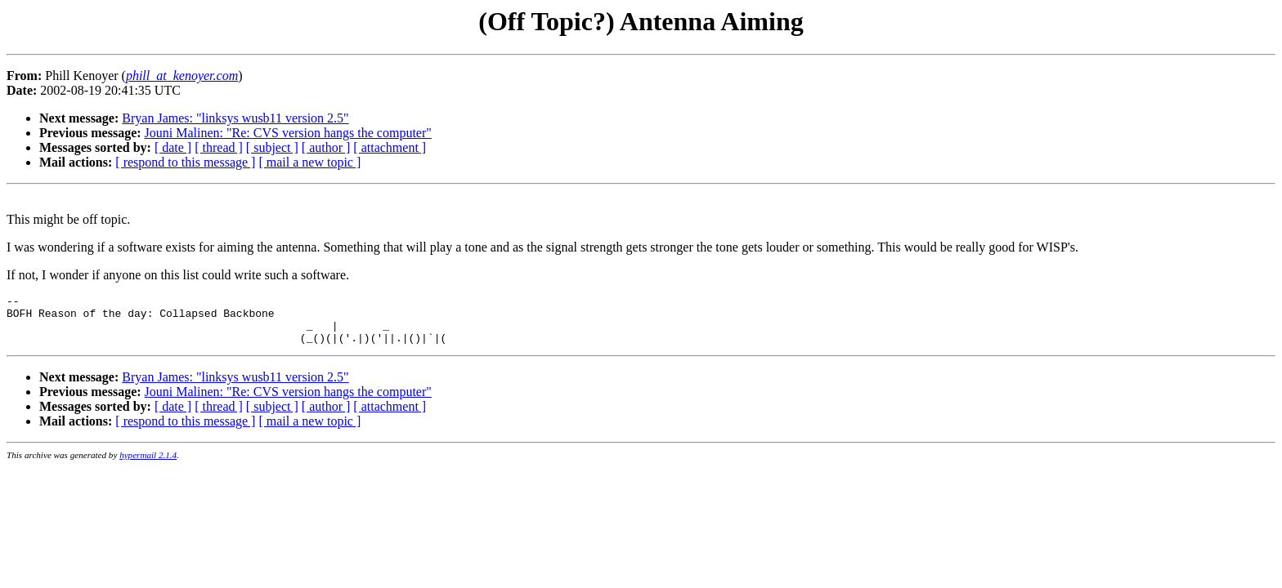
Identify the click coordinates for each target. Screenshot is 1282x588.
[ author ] (326, 147)
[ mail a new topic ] (309, 162)
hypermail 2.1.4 (148, 465)
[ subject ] (272, 147)
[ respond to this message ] (185, 162)
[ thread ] (219, 147)
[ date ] (173, 147)
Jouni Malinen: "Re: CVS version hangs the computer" (288, 133)
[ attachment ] (389, 147)
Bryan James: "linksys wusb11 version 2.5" (235, 118)
